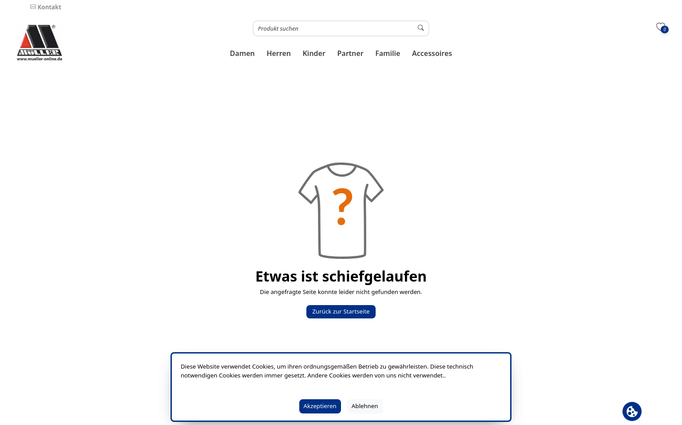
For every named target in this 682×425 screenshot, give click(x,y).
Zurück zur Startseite (340, 311)
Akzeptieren (320, 406)
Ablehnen (365, 406)
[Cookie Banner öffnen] (632, 411)
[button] (242, 53)
